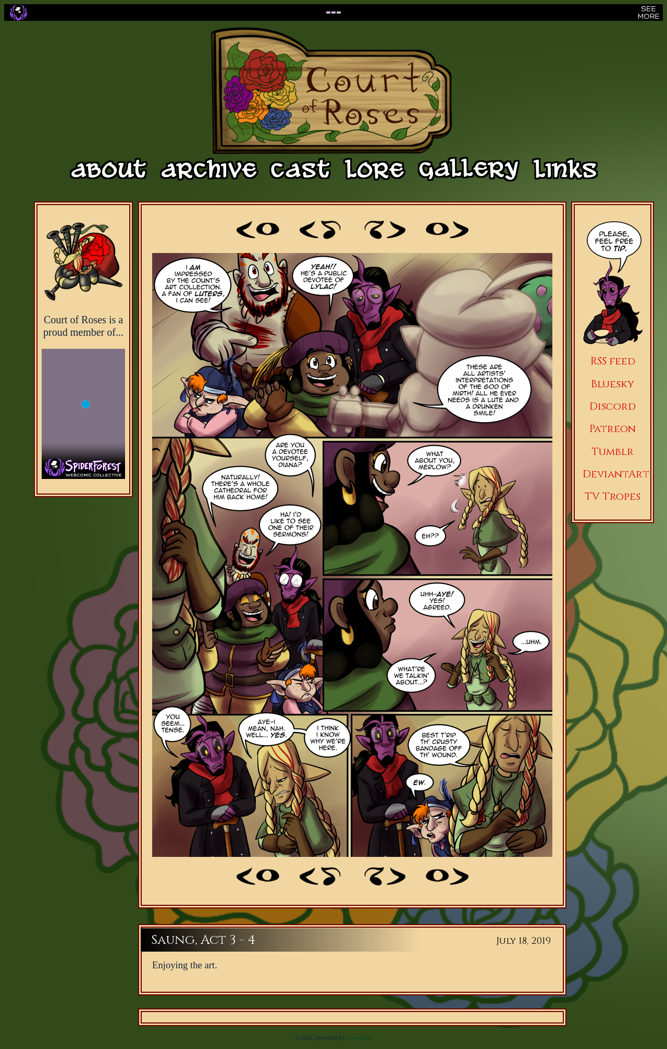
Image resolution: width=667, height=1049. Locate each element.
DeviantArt (616, 474)
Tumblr (612, 452)
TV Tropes (612, 496)
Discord (612, 406)
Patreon (612, 429)
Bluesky (612, 384)
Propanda (358, 1037)
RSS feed (612, 361)
